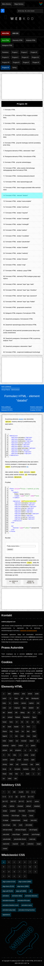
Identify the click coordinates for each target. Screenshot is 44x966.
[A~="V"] (30, 797)
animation (6, 896)
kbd (28, 731)
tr (21, 774)
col (10, 708)
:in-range (5, 820)
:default (28, 806)
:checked (20, 806)
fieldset (17, 717)
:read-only (32, 839)
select (12, 760)
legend (5, 736)
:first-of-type (15, 815)
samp (26, 755)
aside (36, 694)
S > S (33, 792)
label (33, 731)
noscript (23, 741)
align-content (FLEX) (9, 882)
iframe (5, 731)
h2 (22, 722)
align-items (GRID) (23, 886)
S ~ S (10, 797)
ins (23, 731)
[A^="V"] (5, 801)
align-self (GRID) (21, 891)
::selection (30, 844)
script (33, 755)
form (11, 722)
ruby (14, 755)
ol (37, 741)
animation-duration (8, 900)
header (16, 727)
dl (33, 712)
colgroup (17, 708)
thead (4, 774)
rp (35, 750)
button (16, 703)
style (11, 764)
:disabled (37, 806)
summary (24, 764)
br (10, 703)
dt (39, 712)
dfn (16, 712)
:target (39, 844)
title (16, 774)
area (23, 694)
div (29, 712)
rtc (9, 755)
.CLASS (21, 792)
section (5, 760)
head (9, 727)
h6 (3, 727)
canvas (23, 703)
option (13, 745)
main (22, 736)
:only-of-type (16, 834)
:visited (5, 848)
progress (18, 750)
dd (37, 708)
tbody (4, 769)
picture (5, 750)
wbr (15, 778)
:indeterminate (15, 820)
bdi (22, 698)
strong (5, 764)
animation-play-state (9, 910)
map (28, 736)
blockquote (35, 698)
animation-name (27, 905)
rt (3, 755)
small (19, 760)
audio (4, 698)
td (10, 769)
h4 (32, 722)
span (32, 760)
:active (37, 801)
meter (11, 741)
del (4, 712)
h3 (27, 722)
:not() (20, 825)
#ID (14, 792)
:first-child (21, 811)
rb (30, 750)
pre (11, 750)
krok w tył (15, 582)
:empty (5, 811)
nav (17, 741)
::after (4, 806)
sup (31, 764)
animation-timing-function (27, 910)
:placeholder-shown (20, 839)
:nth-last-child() (7, 830)
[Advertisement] (22, 86)
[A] (16, 797)
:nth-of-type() (33, 830)
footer (4, 722)
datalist (21, 419)
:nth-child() (28, 825)
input (17, 731)
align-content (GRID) (24, 882)
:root (22, 844)
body (4, 703)
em (4, 717)
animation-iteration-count (10, 905)
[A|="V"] (29, 801)
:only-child (6, 834)
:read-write (6, 844)
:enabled (12, 811)
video (9, 778)
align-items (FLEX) (8, 886)
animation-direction (31, 896)
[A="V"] (23, 797)
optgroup (5, 745)
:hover (31, 815)
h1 (17, 722)
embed (10, 717)
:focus (24, 815)
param (33, 745)
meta (4, 741)
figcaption (26, 717)
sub (17, 764)
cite (38, 703)
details (10, 712)
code (4, 708)
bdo (27, 698)
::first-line (5, 815)
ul (38, 774)
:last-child (34, 820)
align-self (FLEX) (8, 891)
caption (31, 703)
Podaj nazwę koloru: (21, 546)
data (24, 708)
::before (11, 806)
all (30, 891)
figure (34, 717)
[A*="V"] (21, 801)
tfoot (33, 769)
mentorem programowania (28, 630)
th (38, 769)
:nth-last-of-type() (20, 830)
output (21, 745)
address (16, 694)
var (4, 778)
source (26, 760)
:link (14, 825)
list (27, 466)
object (31, 741)
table (37, 764)
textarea (25, 769)
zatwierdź (10, 549)
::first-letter (31, 811)
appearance (6, 914)
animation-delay (17, 896)
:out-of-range (36, 834)
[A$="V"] (13, 801)
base (16, 698)
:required (15, 844)
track (27, 774)
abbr (9, 694)
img (11, 731)
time (10, 774)
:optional (25, 834)
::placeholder (7, 839)
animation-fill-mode (24, 900)
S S (27, 792)
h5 (38, 722)
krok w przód (30, 582)
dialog (22, 712)
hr (22, 727)
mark (34, 736)
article (30, 694)
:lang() (25, 820)
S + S (4, 797)
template (17, 769)
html (28, 727)
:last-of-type (6, 825)
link (16, 736)
